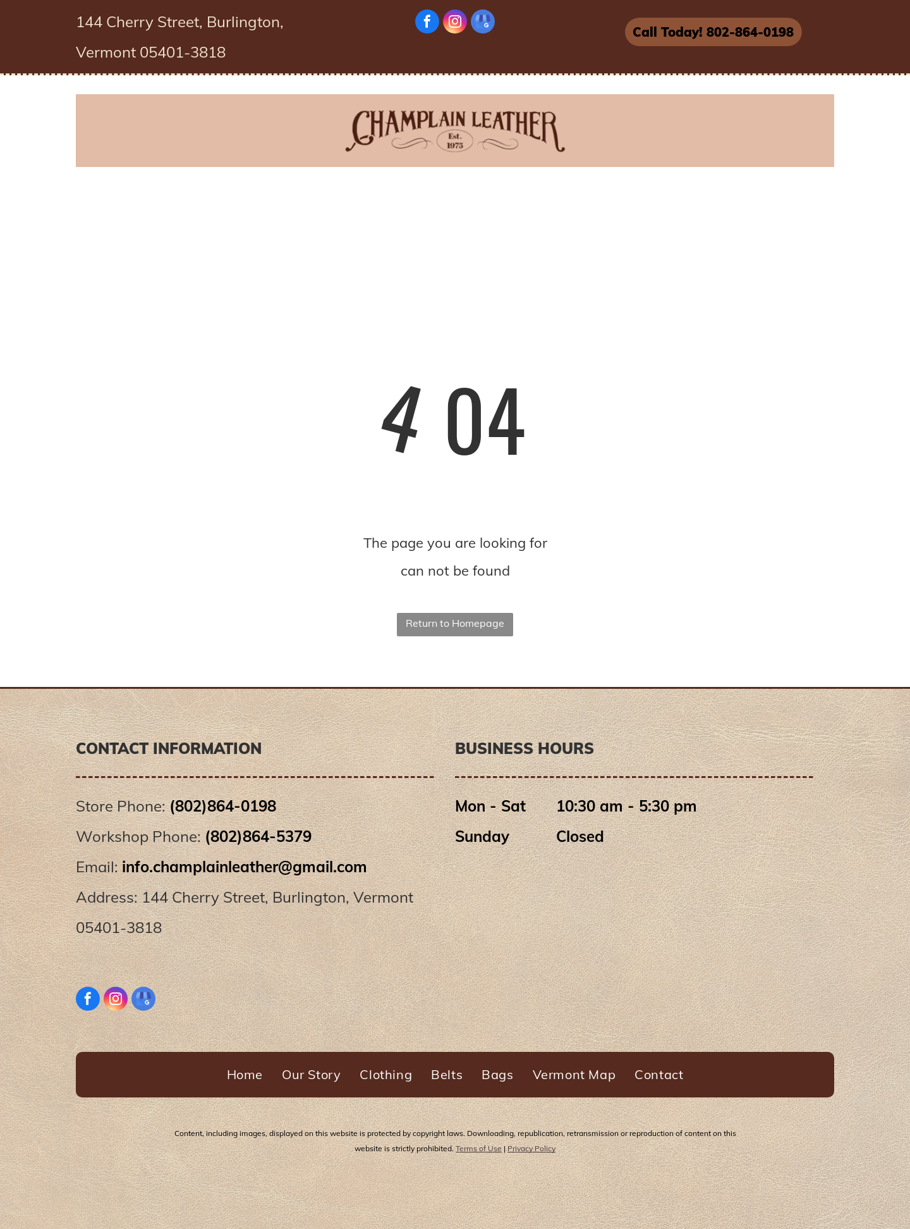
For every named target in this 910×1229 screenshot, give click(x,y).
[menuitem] (225, 194)
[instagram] (455, 23)
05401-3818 (119, 927)
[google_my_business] (483, 23)
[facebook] (427, 23)
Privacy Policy (531, 1148)
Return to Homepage (455, 623)
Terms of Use (479, 1148)
